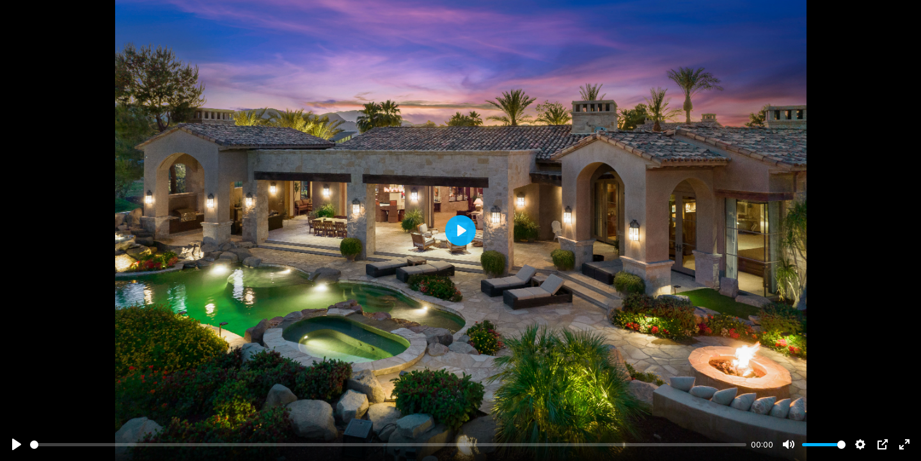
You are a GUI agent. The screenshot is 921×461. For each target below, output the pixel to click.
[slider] (388, 445)
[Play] (16, 444)
